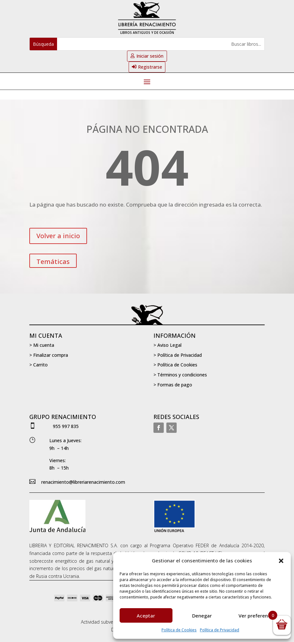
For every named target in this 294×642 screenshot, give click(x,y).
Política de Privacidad (219, 630)
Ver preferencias (258, 615)
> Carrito (38, 365)
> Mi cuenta (41, 345)
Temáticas (53, 261)
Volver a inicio (58, 235)
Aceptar (146, 615)
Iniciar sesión (149, 56)
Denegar (202, 615)
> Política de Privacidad (177, 355)
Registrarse (150, 67)
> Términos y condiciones (180, 375)
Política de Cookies (179, 630)
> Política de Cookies (175, 365)
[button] (281, 561)
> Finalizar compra (48, 355)
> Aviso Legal (167, 345)
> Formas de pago (172, 385)
